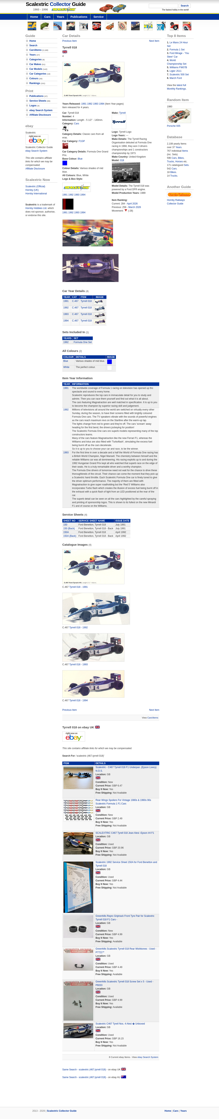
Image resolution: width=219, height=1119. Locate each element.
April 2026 (132, 203)
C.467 (75, 301)
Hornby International (36, 193)
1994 (101, 103)
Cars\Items (35, 50)
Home (34, 16)
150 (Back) (69, 528)
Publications (78, 16)
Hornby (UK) (32, 190)
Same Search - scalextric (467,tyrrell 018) (84, 1069)
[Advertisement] (110, 1093)
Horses (179, 161)
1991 (83, 103)
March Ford (176, 78)
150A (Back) (69, 536)
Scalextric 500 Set (179, 74)
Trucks (170, 161)
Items (185, 150)
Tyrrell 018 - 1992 (78, 627)
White (66, 367)
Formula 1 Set (177, 49)
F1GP (82, 141)
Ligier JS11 (175, 71)
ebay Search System (41, 110)
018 (122, 160)
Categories (35, 59)
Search (33, 45)
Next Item (154, 41)
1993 (96, 103)
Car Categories (37, 73)
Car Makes (35, 64)
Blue (80, 158)
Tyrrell (122, 113)
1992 (89, 103)
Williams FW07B (178, 67)
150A (66, 532)
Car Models (35, 69)
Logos (33, 105)
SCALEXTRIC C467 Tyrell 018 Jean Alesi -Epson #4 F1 (125, 833)
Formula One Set (83, 342)
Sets (186, 165)
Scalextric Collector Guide (61, 1111)
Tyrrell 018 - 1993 (78, 664)
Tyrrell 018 (86, 301)
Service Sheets (37, 100)
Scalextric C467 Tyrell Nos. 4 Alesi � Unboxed (120, 1023)
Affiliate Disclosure (40, 114)
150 (65, 524)
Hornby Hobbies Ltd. (36, 208)
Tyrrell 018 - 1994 (78, 700)
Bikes (181, 158)
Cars (47, 16)
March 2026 (134, 207)
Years (60, 16)
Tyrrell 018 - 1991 (78, 587)
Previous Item (69, 41)
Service (98, 16)
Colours (33, 78)
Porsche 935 (173, 126)
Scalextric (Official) (35, 186)
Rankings (34, 83)
